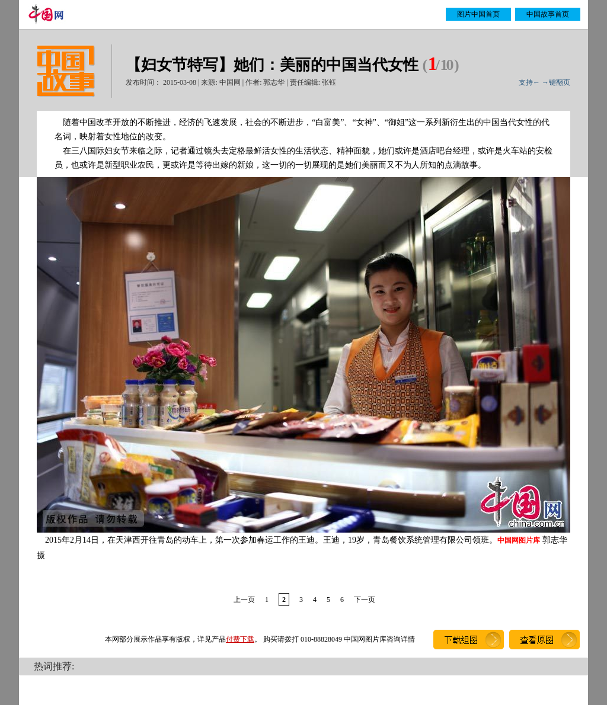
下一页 (364, 599)
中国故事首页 (547, 14)
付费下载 (240, 639)
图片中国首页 (478, 14)
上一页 (244, 599)
